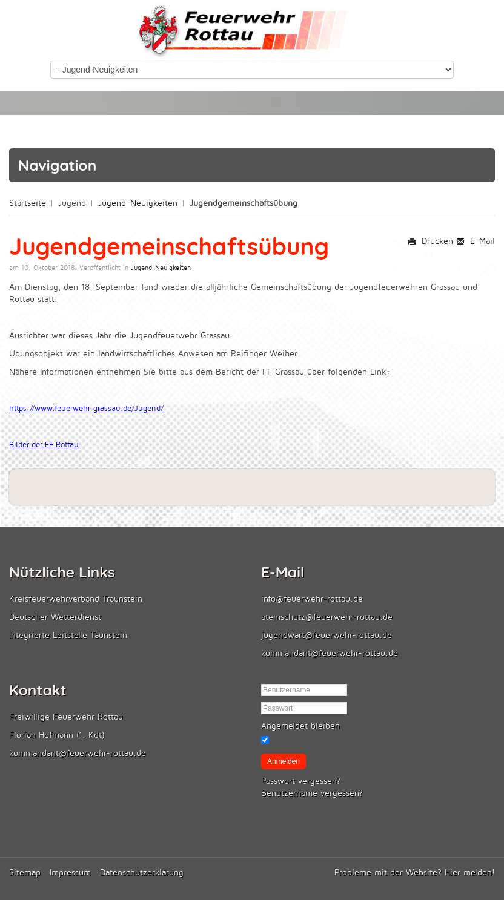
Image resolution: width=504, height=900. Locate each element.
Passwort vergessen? (300, 781)
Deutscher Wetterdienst (55, 617)
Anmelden (283, 761)
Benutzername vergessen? (312, 793)
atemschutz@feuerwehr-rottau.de (327, 617)
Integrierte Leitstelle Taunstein (68, 635)
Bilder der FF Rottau (44, 445)
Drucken (430, 241)
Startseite (27, 203)
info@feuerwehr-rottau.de (312, 598)
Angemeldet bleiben (300, 726)
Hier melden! (470, 872)
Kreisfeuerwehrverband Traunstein (75, 598)
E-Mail (475, 241)
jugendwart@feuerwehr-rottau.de (326, 635)
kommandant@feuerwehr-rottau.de (329, 653)
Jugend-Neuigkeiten (137, 203)
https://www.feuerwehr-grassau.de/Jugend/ (86, 408)
